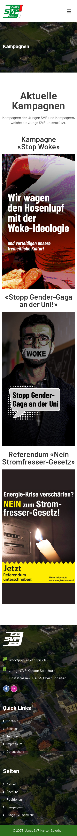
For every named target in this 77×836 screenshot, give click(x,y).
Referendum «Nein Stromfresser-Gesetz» (38, 458)
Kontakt (12, 721)
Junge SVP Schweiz (20, 815)
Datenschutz (15, 751)
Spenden (12, 728)
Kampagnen (15, 807)
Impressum (14, 744)
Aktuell (11, 784)
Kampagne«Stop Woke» (38, 143)
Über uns (12, 792)
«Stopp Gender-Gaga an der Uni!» (38, 300)
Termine (12, 736)
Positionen (14, 799)
